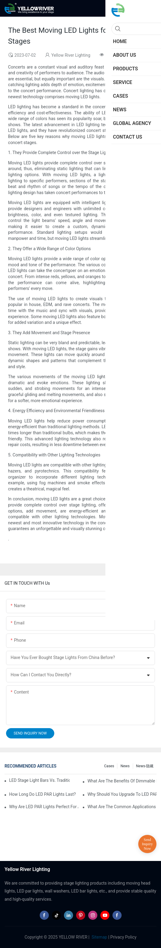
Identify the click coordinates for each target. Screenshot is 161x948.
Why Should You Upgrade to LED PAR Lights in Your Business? (121, 794)
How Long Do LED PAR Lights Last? (42, 794)
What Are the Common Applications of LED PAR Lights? (121, 806)
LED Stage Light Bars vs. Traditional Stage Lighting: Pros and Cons (39, 780)
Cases (109, 766)
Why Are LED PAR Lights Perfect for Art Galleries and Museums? (43, 806)
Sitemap (99, 937)
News (124, 766)
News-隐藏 (144, 766)
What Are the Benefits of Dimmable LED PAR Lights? (121, 780)
